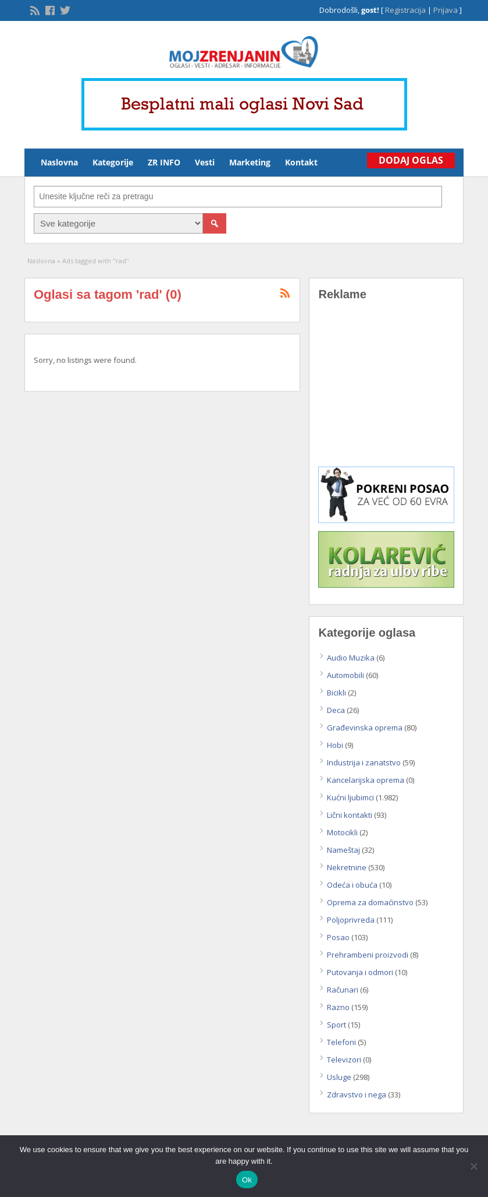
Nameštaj (343, 850)
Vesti (205, 162)
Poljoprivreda (351, 919)
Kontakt (301, 162)
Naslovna (59, 162)
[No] (473, 1166)
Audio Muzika (351, 657)
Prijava (445, 10)
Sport (336, 1024)
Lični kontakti (349, 815)
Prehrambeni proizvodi (367, 954)
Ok (247, 1179)
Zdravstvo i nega (356, 1094)
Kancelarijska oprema (365, 780)
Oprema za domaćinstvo (370, 902)
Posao (338, 937)
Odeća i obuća (352, 885)
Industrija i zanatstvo (364, 762)
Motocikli (342, 832)
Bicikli (336, 692)
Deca (336, 710)
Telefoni (341, 1042)
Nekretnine (346, 867)
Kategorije (112, 162)
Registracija (405, 10)
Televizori (344, 1059)
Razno (338, 1007)
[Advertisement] (386, 392)
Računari (342, 989)
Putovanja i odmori (360, 972)
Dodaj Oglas (411, 160)
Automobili (345, 675)
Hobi (335, 745)
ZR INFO (164, 162)
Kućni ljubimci (350, 797)
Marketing (249, 162)
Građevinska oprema (364, 727)
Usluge (339, 1077)
